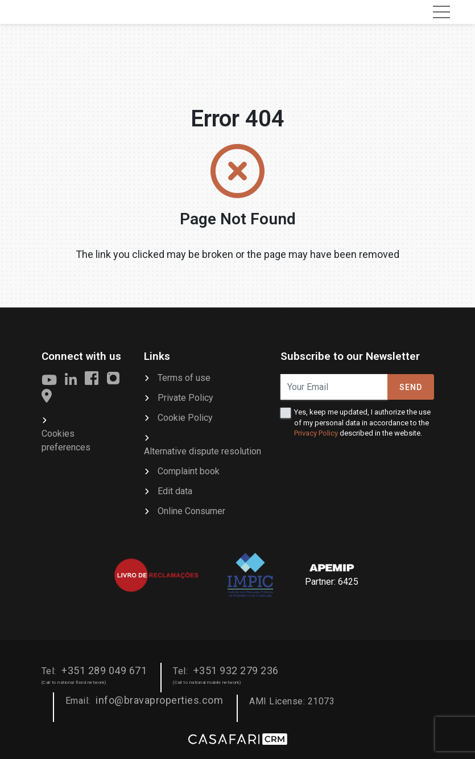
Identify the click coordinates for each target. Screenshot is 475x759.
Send (410, 387)
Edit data (175, 491)
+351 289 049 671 (104, 670)
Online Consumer (191, 511)
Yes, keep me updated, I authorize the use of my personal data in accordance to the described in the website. (362, 422)
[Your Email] (334, 387)
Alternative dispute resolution (202, 451)
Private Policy (185, 397)
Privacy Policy (316, 433)
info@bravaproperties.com (159, 700)
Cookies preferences (66, 440)
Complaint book (189, 471)
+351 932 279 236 (236, 670)
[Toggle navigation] (441, 12)
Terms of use (184, 377)
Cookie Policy (185, 417)
